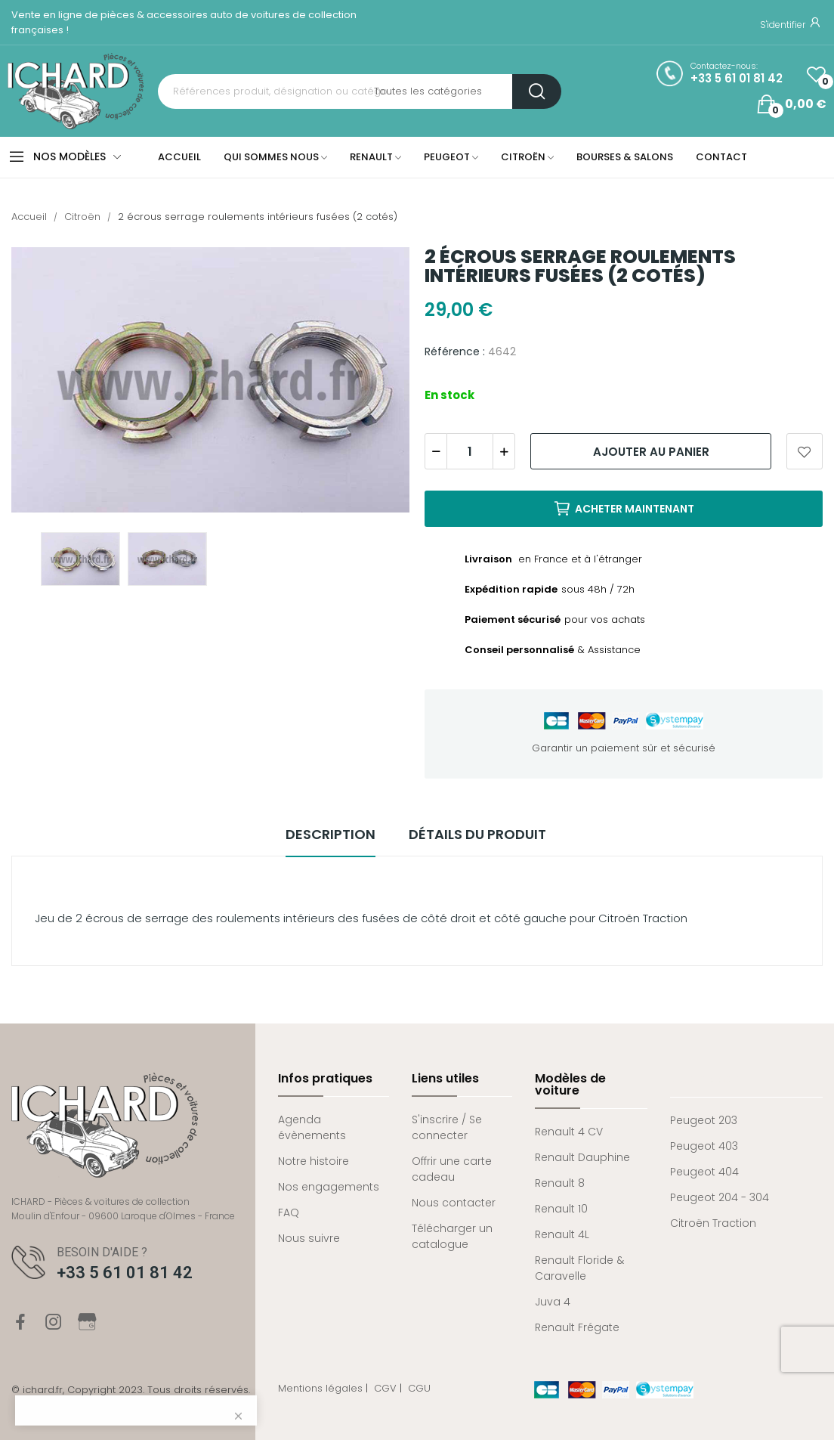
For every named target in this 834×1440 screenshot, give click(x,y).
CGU (419, 1388)
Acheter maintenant (623, 509)
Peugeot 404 (704, 1171)
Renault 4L (562, 1234)
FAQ (288, 1212)
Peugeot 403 (704, 1146)
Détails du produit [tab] (477, 834)
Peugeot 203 (703, 1120)
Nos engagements (328, 1186)
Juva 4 (552, 1301)
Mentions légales (320, 1388)
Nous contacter (454, 1202)
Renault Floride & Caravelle (579, 1268)
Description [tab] (330, 834)
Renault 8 (560, 1183)
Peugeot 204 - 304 (719, 1197)
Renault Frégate (577, 1327)
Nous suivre (309, 1238)
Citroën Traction (713, 1223)
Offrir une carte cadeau (452, 1169)
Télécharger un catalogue (452, 1236)
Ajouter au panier (651, 452)
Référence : (455, 351)
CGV (385, 1388)
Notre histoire (313, 1161)
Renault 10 (561, 1208)
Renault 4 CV (569, 1131)
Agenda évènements (312, 1127)
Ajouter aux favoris (804, 451)
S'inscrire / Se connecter (447, 1127)
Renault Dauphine (582, 1157)
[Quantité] (470, 451)
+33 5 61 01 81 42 (736, 79)
